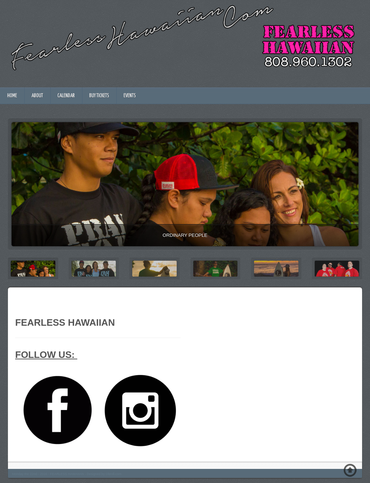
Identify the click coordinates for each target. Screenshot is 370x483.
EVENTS (130, 95)
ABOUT (37, 95)
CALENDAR (66, 95)
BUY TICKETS (99, 95)
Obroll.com (113, 474)
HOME (12, 95)
